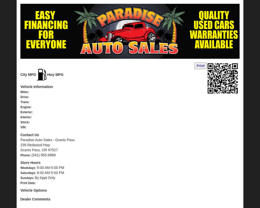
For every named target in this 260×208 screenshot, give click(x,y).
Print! (201, 66)
